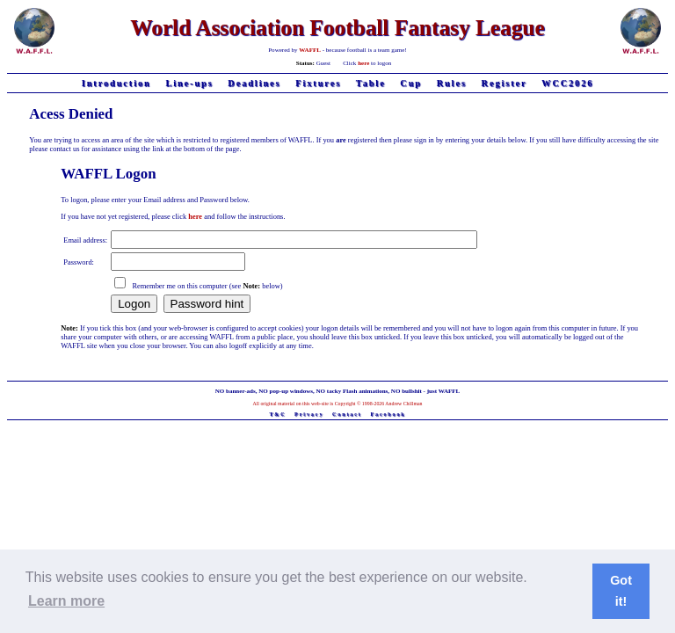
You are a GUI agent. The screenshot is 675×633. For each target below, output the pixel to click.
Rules (452, 83)
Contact (347, 414)
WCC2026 (567, 83)
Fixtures (318, 83)
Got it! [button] (621, 590)
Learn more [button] (66, 600)
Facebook (387, 414)
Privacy (308, 414)
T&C (277, 414)
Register (504, 83)
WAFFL (310, 50)
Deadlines (254, 83)
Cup (411, 83)
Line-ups (189, 83)
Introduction (116, 83)
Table (371, 83)
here (363, 63)
